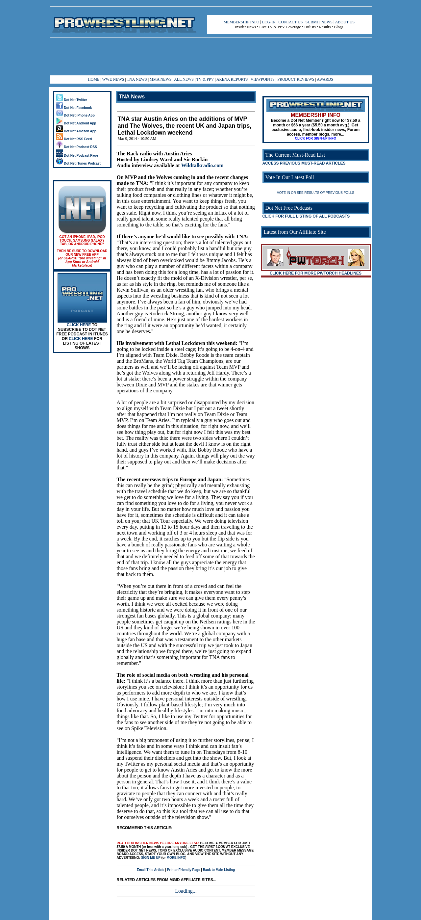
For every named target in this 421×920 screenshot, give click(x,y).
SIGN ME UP (151, 857)
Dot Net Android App (76, 123)
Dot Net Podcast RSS (76, 147)
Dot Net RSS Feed (74, 139)
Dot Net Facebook (74, 108)
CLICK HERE (79, 325)
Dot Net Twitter (71, 100)
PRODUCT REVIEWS (295, 79)
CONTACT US (291, 22)
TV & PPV (205, 79)
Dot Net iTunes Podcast (78, 163)
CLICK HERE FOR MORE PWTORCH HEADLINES (315, 273)
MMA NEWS (160, 79)
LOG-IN (269, 22)
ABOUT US (345, 22)
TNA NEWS (137, 79)
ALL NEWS (184, 79)
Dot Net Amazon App (76, 131)
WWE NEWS (113, 79)
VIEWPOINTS (263, 79)
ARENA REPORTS (232, 79)
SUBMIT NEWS (319, 22)
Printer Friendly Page (183, 870)
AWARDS (325, 79)
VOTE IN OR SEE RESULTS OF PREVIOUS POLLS (315, 193)
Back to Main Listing (219, 870)
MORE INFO (176, 857)
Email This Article (150, 870)
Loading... (185, 891)
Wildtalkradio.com (202, 165)
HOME (93, 79)
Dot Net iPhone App (75, 115)
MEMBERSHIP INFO (242, 22)
